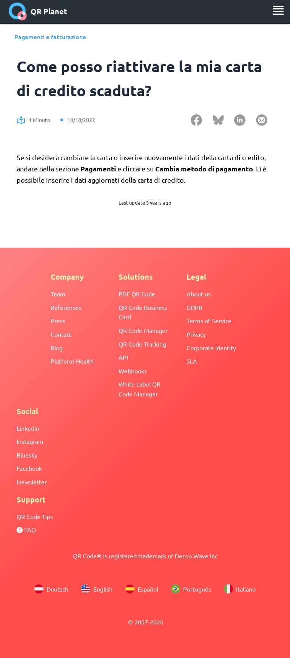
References (66, 307)
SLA (192, 361)
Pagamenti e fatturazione (50, 36)
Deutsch (51, 588)
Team (58, 293)
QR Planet (38, 11)
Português (191, 588)
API (123, 357)
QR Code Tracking (142, 344)
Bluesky (27, 455)
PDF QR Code (137, 293)
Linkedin (28, 428)
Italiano (240, 588)
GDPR (194, 307)
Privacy (196, 334)
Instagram (30, 441)
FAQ (26, 529)
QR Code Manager (143, 330)
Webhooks (133, 370)
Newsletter (32, 481)
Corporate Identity (211, 347)
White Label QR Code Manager (139, 389)
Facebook (29, 468)
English (97, 588)
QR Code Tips (35, 516)
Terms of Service (209, 320)
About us (199, 293)
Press (58, 320)
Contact (61, 334)
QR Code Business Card (143, 312)
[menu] (278, 10)
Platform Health (72, 361)
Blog (57, 347)
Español (141, 588)
